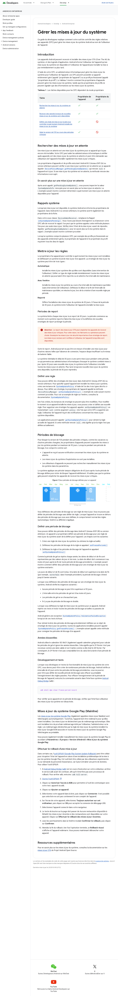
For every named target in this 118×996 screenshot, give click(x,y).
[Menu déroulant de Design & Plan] (54, 2)
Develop (56, 24)
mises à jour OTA (44, 850)
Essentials (28, 3)
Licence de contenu (102, 861)
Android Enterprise (12, 11)
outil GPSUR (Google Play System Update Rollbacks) (75, 754)
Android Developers (44, 24)
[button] (14, 30)
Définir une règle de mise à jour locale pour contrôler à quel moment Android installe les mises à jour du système (55, 124)
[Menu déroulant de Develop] (69, 2)
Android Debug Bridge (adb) (55, 769)
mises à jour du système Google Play (56, 716)
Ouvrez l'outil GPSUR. (50, 779)
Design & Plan (46, 3)
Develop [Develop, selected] (63, 3)
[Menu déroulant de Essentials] (35, 2)
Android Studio (108, 3)
